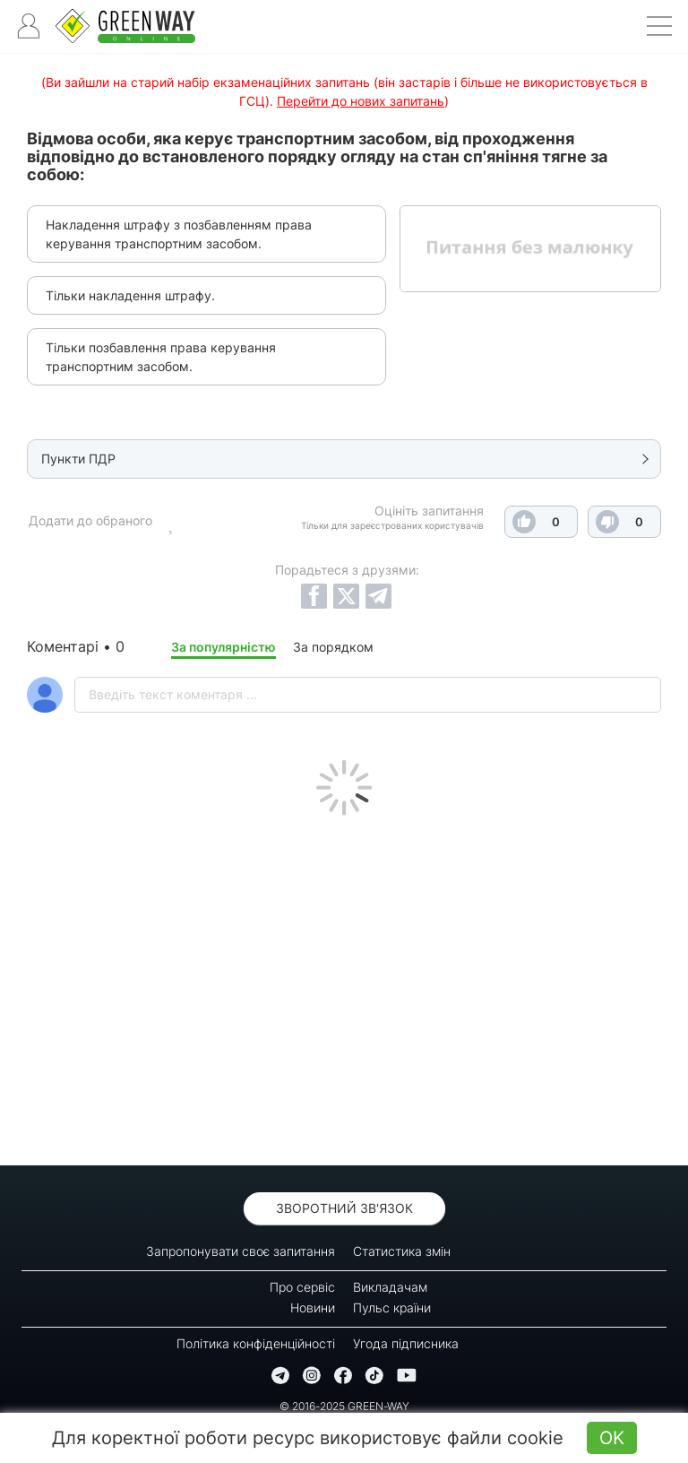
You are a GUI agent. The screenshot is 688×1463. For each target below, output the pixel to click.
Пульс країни (392, 1307)
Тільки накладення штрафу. (130, 295)
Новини (312, 1307)
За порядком (333, 646)
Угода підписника (406, 1343)
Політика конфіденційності (255, 1343)
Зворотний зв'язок (344, 1208)
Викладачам (390, 1287)
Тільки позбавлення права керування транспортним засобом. (161, 357)
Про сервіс (302, 1287)
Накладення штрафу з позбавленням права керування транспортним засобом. (179, 234)
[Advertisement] (344, 986)
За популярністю (223, 646)
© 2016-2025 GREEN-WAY (344, 1406)
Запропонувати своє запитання (240, 1251)
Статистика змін (402, 1251)
